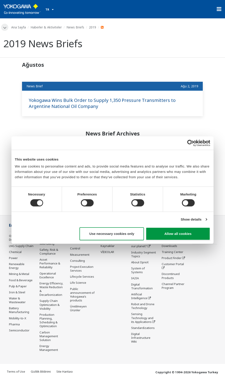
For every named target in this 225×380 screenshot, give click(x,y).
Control (75, 248)
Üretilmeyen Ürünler (78, 308)
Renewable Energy (16, 266)
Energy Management (49, 348)
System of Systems (138, 270)
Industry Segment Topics (143, 254)
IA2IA (135, 278)
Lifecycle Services (82, 277)
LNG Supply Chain (21, 246)
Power (13, 258)
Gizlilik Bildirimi (41, 371)
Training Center (172, 252)
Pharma (14, 324)
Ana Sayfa (18, 27)
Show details (191, 219)
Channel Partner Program (173, 286)
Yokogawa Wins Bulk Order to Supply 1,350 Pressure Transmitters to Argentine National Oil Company (102, 103)
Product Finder (171, 258)
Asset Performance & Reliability (50, 263)
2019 (92, 27)
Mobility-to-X (17, 318)
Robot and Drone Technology (142, 306)
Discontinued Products (171, 276)
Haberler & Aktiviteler (46, 27)
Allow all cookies (178, 234)
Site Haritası (64, 371)
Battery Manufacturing (19, 310)
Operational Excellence (48, 275)
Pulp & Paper (18, 286)
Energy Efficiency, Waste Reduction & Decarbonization (51, 289)
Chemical (15, 252)
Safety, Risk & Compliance (49, 251)
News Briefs (75, 27)
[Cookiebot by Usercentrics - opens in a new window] (190, 143)
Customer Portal (173, 264)
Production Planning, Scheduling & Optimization (48, 320)
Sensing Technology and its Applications (142, 318)
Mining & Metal (19, 274)
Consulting (77, 261)
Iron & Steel (17, 292)
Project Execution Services (81, 269)
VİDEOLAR (107, 252)
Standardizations (143, 328)
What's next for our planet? (141, 244)
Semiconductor (19, 330)
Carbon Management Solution (49, 336)
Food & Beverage (21, 280)
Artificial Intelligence (139, 296)
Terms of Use (16, 371)
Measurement (79, 255)
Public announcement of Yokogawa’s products (82, 294)
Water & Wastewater (17, 300)
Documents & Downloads (171, 244)
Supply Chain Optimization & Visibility (50, 304)
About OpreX (140, 262)
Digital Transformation (142, 286)
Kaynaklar (108, 246)
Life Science (78, 283)
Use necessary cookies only (111, 234)
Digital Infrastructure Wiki (140, 338)
